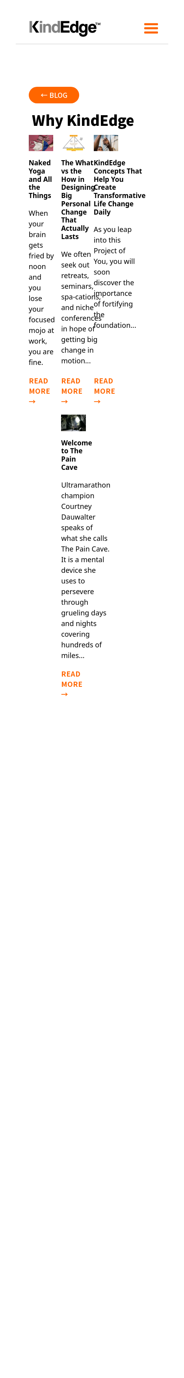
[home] (63, 22)
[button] (151, 22)
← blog (54, 95)
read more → (39, 391)
